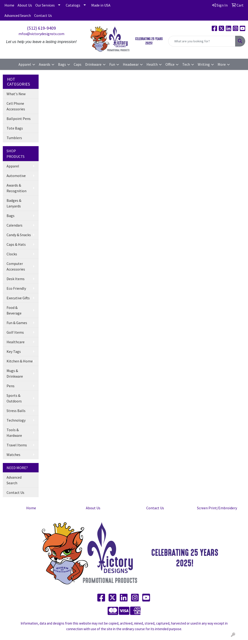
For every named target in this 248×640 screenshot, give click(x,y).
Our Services (45, 5)
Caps (77, 64)
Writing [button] (204, 64)
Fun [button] (112, 64)
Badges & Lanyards (14, 203)
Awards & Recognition (16, 188)
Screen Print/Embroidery (217, 508)
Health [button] (152, 64)
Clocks (12, 254)
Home (9, 5)
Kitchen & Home (20, 361)
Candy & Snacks (19, 234)
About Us (25, 5)
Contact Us (43, 15)
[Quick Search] (201, 41)
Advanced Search (17, 15)
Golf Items (15, 332)
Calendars (14, 225)
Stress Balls (16, 410)
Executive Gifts (18, 298)
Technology (16, 420)
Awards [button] (44, 64)
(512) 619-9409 (41, 28)
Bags (11, 215)
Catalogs (73, 5)
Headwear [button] (131, 64)
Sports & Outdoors (14, 398)
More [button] (222, 64)
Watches (13, 454)
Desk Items (16, 278)
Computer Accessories (16, 266)
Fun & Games (17, 322)
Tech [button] (186, 64)
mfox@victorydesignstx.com (41, 33)
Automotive (16, 175)
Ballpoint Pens (19, 118)
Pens (11, 385)
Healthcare (16, 342)
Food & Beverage (14, 310)
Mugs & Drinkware (15, 373)
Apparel (13, 166)
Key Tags (14, 351)
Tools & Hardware (14, 432)
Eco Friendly (16, 288)
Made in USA (100, 5)
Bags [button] (62, 64)
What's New (16, 93)
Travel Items (17, 445)
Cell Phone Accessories (16, 106)
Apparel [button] (24, 64)
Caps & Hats (16, 244)
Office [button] (170, 64)
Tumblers (14, 137)
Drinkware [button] (93, 64)
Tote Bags (15, 128)
